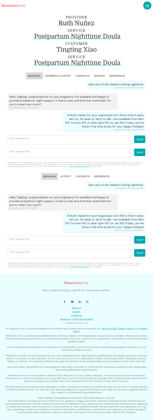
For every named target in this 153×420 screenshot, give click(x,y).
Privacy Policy (125, 328)
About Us (76, 307)
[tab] (34, 75)
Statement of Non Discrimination (76, 319)
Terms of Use (108, 328)
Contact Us (76, 315)
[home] (13, 5)
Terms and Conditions (79, 166)
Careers (76, 311)
